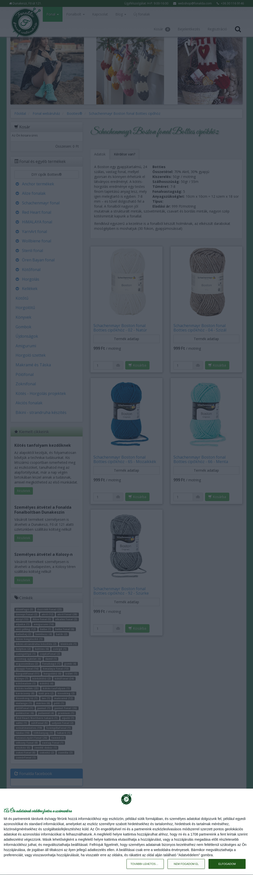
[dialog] (126, 832)
